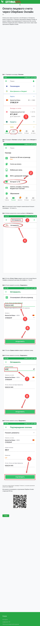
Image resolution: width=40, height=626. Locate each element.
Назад (5, 515)
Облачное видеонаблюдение (10, 624)
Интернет (5, 619)
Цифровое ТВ (6, 622)
